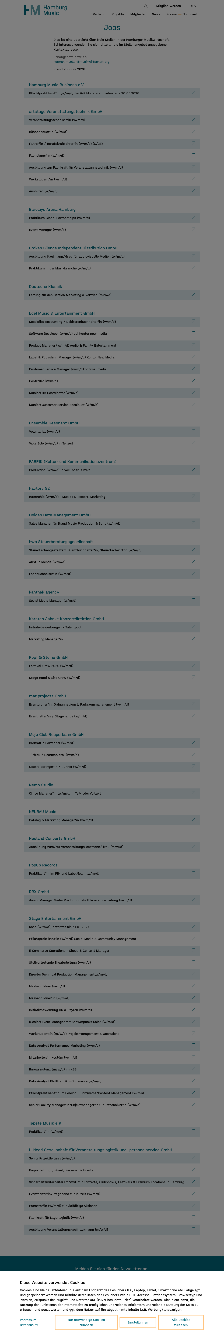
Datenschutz (29, 1325)
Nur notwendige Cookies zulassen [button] (87, 1322)
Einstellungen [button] (138, 1322)
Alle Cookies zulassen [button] (181, 1322)
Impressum (28, 1320)
